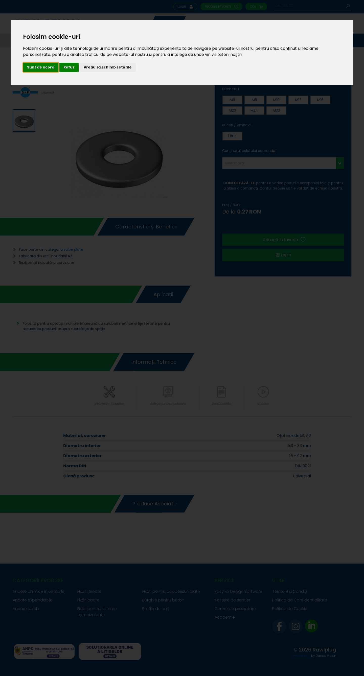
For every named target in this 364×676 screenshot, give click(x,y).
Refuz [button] (69, 67)
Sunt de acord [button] (40, 67)
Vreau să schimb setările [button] (108, 67)
